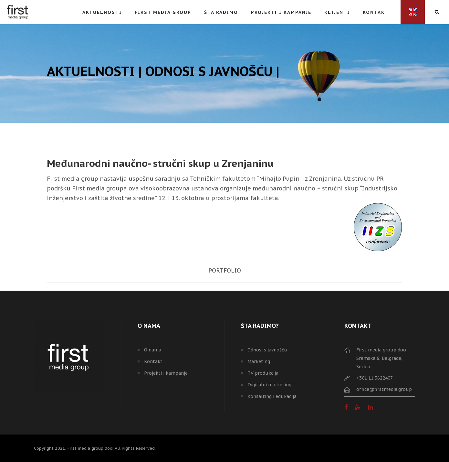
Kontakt (153, 361)
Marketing (258, 361)
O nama (152, 350)
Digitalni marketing (269, 385)
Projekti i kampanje (166, 373)
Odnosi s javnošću (267, 350)
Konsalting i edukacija (272, 396)
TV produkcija (262, 373)
